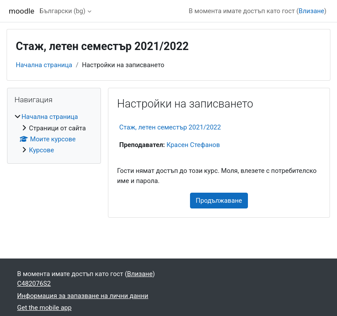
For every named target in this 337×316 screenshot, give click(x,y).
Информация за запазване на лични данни (82, 296)
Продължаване (219, 201)
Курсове (41, 150)
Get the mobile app (44, 308)
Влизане (311, 11)
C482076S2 (34, 283)
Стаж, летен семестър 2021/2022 (170, 127)
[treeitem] (53, 133)
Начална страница (44, 65)
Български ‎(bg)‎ (62, 11)
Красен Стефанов (193, 145)
